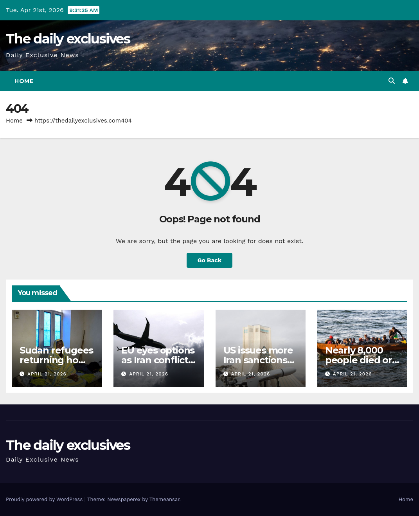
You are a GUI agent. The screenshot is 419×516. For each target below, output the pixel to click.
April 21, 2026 (47, 374)
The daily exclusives (68, 39)
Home (23, 81)
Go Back (210, 260)
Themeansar (164, 499)
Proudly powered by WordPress (45, 499)
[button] (391, 81)
